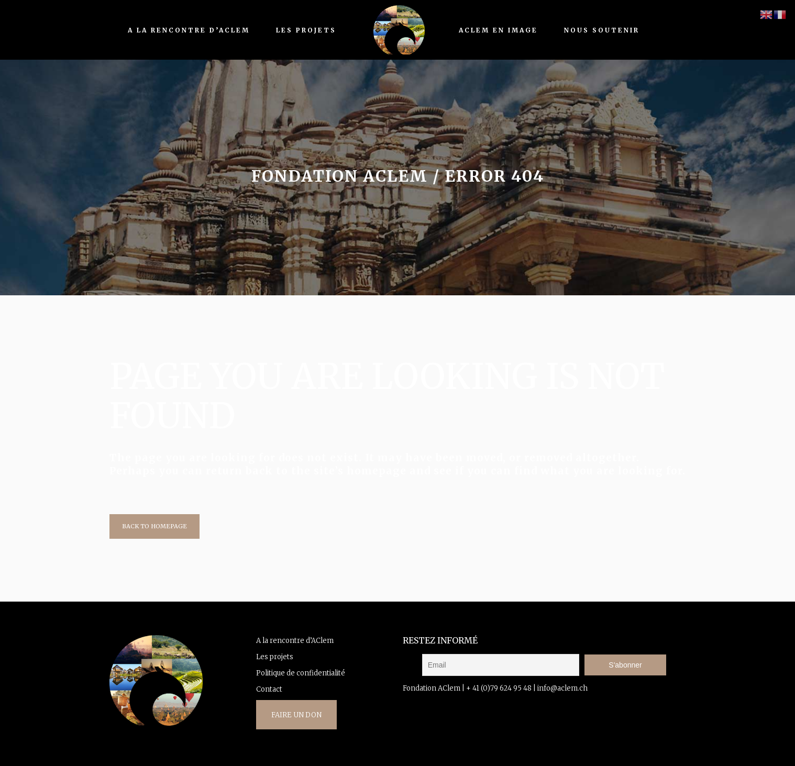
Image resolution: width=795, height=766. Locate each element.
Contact (269, 689)
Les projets (274, 656)
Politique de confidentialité (300, 673)
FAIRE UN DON (296, 715)
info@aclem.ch (562, 688)
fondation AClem (339, 176)
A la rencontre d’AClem (295, 640)
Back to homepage (154, 526)
